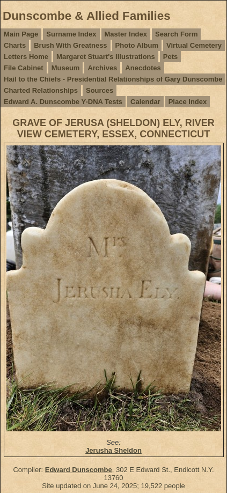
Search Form (176, 34)
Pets (170, 57)
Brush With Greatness (70, 45)
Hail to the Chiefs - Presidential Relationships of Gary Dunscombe (113, 79)
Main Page (21, 34)
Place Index (188, 102)
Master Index (126, 34)
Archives (102, 68)
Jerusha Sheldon (113, 450)
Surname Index (71, 34)
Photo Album (136, 45)
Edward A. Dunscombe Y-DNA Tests (63, 102)
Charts (15, 45)
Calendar (145, 102)
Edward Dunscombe (78, 470)
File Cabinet (23, 68)
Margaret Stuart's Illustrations (105, 57)
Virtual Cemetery (194, 45)
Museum (66, 68)
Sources (99, 90)
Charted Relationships (41, 90)
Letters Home (26, 57)
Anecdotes (142, 68)
